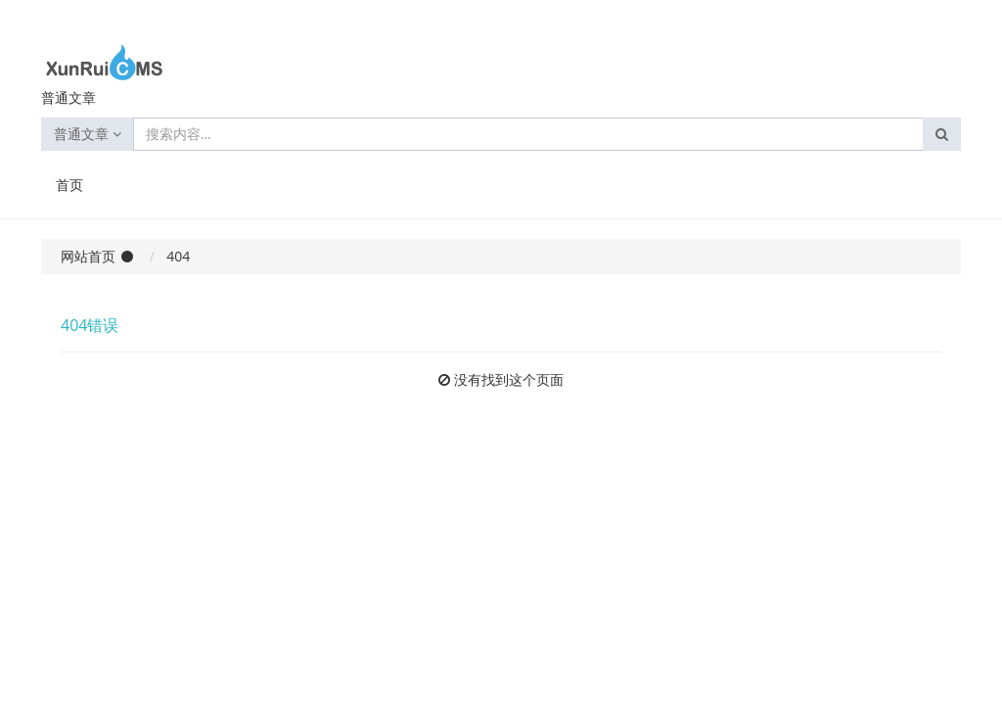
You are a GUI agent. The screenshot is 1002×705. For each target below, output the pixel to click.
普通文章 (87, 133)
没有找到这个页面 (509, 379)
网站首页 (88, 256)
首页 (69, 184)
